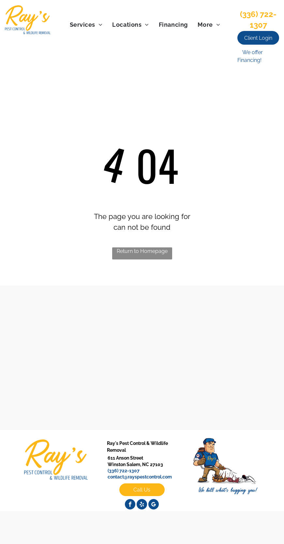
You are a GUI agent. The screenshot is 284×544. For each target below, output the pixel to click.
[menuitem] (86, 24)
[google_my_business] (153, 505)
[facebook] (130, 505)
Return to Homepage (142, 251)
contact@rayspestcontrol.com (140, 476)
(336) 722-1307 (124, 470)
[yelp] (142, 505)
